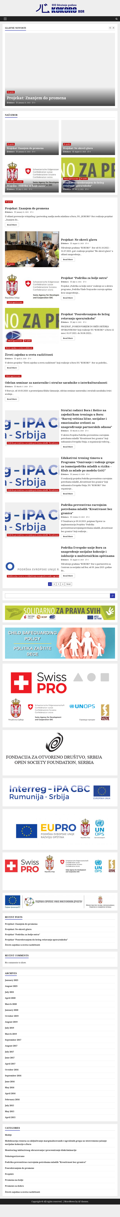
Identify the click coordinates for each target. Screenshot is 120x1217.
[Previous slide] (110, 27)
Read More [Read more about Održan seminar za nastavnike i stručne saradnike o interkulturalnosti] (13, 399)
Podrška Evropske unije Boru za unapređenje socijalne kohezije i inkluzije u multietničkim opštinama (32, 572)
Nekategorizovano (15, 182)
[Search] (112, 608)
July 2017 (9, 1064)
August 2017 (11, 1058)
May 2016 (9, 1100)
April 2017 (10, 1076)
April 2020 (10, 1010)
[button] (5, 18)
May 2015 (9, 1124)
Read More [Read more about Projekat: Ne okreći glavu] (69, 260)
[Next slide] (113, 27)
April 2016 (10, 1106)
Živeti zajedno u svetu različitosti (19, 348)
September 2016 (13, 1088)
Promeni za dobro (14, 1198)
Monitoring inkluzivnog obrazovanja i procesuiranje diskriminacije (40, 1162)
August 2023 (11, 998)
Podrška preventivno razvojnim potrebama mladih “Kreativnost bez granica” (32, 529)
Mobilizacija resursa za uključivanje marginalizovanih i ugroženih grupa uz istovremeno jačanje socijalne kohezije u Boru (57, 586)
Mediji (8, 1147)
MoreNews (69, 1214)
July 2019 (9, 1040)
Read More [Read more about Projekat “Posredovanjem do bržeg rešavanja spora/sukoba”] (69, 338)
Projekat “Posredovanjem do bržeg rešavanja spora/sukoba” (83, 184)
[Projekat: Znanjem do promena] (60, 69)
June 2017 (10, 1070)
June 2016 (10, 1094)
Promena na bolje (14, 1192)
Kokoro (12, 103)
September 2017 (13, 1052)
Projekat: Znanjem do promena (42, 98)
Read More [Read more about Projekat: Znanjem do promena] (13, 225)
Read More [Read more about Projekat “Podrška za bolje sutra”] (69, 298)
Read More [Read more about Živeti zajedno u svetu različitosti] (13, 368)
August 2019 (11, 1034)
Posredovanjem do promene (19, 1180)
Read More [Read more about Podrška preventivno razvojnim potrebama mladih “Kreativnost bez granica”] (69, 545)
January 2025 (11, 992)
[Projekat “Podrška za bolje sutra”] (32, 175)
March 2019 (11, 1046)
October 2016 (11, 1082)
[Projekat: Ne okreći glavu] (88, 137)
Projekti (11, 92)
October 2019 (11, 1028)
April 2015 (10, 1129)
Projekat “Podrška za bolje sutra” (26, 185)
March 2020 (11, 1016)
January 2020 (11, 1022)
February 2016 (12, 1112)
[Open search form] (117, 18)
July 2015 (9, 1118)
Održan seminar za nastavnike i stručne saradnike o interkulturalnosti (60, 382)
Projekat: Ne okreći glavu (78, 148)
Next (68, 596)
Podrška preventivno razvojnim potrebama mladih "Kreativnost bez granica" (38, 445)
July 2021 (9, 1004)
